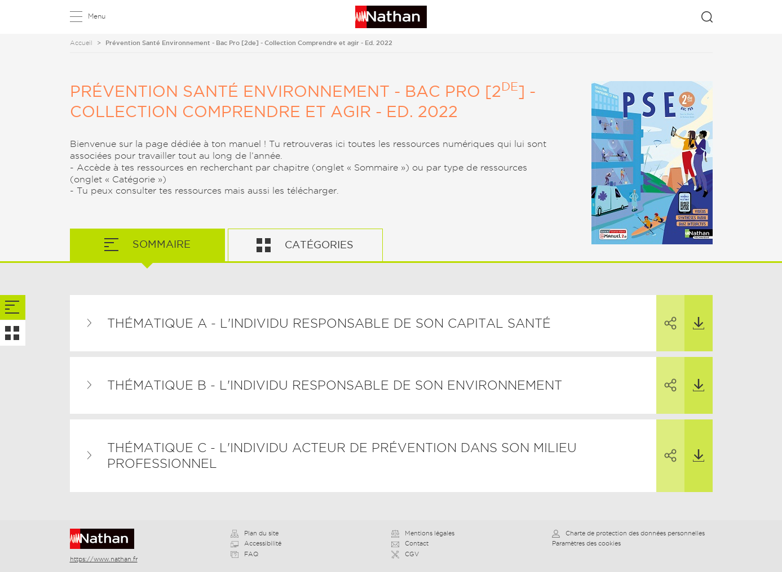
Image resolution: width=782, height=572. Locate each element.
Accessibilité (256, 543)
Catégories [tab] (318, 244)
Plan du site (255, 533)
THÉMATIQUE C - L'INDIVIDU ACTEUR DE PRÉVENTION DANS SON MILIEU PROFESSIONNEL (342, 456)
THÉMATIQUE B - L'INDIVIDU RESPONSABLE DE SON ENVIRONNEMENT (334, 385)
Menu (96, 16)
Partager (666, 313)
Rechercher (707, 17)
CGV (405, 554)
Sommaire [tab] (160, 244)
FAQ (244, 554)
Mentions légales (422, 533)
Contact (409, 543)
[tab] (12, 307)
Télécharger (694, 312)
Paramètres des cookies (586, 543)
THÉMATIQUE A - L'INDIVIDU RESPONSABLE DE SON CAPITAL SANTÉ (329, 323)
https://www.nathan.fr (104, 559)
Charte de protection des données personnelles (628, 533)
